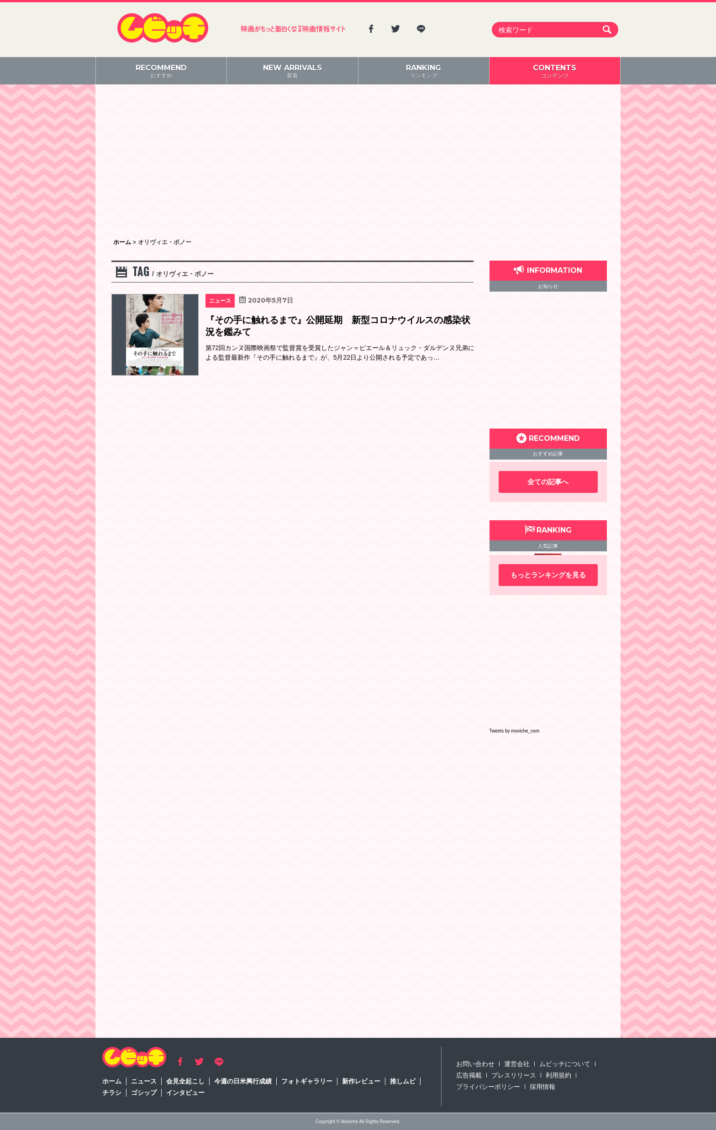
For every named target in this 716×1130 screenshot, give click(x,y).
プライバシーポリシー (488, 1086)
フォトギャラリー (306, 1081)
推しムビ (403, 1081)
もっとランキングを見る (548, 575)
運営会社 (517, 1064)
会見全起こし (185, 1081)
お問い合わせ (475, 1064)
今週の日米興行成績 (243, 1081)
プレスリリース (513, 1075)
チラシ (111, 1092)
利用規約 (558, 1075)
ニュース (144, 1081)
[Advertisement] (358, 162)
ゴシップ (144, 1092)
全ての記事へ (548, 482)
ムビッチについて (564, 1064)
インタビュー (185, 1092)
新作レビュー (361, 1081)
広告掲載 (469, 1075)
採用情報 (542, 1086)
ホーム (111, 1081)
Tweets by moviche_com (515, 730)
